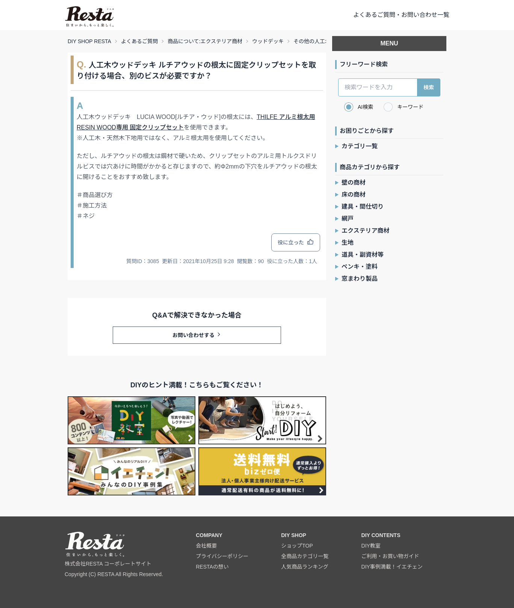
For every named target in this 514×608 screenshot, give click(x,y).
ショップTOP (297, 546)
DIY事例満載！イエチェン (392, 567)
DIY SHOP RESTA (89, 41)
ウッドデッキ (268, 41)
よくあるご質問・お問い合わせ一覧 (401, 15)
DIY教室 (371, 546)
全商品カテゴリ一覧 (304, 556)
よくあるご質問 (139, 41)
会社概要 (206, 546)
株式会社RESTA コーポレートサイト (108, 564)
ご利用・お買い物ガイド (390, 556)
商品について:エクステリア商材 (205, 41)
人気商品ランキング (304, 567)
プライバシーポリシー (222, 556)
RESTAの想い (212, 567)
